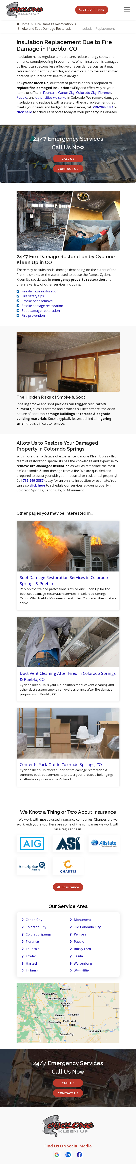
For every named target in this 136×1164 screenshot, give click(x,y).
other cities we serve (50, 97)
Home (23, 24)
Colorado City (86, 92)
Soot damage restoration (41, 310)
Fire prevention (33, 315)
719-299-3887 (91, 10)
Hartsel (31, 965)
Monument (82, 922)
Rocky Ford (82, 951)
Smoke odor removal (37, 301)
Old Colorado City (87, 929)
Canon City (66, 92)
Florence (104, 92)
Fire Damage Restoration (54, 24)
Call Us (68, 159)
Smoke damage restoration (42, 306)
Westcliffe (81, 973)
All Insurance (68, 889)
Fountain (50, 92)
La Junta (32, 973)
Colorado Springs (39, 936)
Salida (78, 958)
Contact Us (68, 169)
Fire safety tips (33, 296)
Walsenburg (83, 965)
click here (24, 112)
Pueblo (22, 97)
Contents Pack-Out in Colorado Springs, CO (61, 766)
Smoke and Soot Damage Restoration (46, 28)
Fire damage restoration (40, 291)
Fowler (31, 958)
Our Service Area (68, 908)
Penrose (80, 936)
